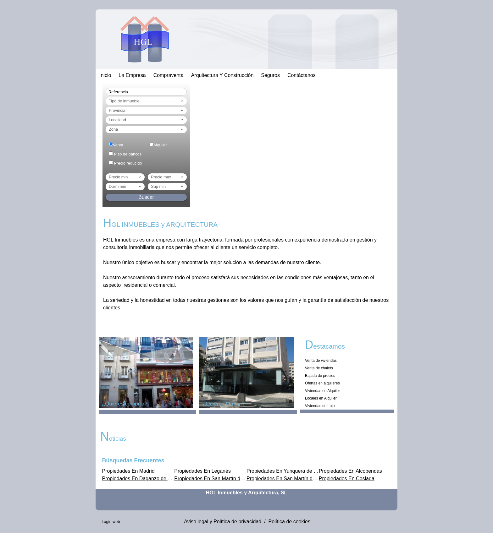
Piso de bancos (128, 154)
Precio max (167, 177)
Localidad (146, 119)
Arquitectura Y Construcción (222, 75)
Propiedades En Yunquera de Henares (289, 471)
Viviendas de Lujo (320, 406)
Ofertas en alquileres (322, 383)
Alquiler (160, 145)
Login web (111, 521)
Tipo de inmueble (146, 101)
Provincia (146, 110)
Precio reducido (128, 163)
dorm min (125, 186)
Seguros (270, 75)
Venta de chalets (319, 368)
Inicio (105, 75)
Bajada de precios (320, 375)
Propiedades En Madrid (128, 471)
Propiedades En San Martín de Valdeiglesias (224, 478)
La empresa (132, 75)
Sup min (167, 186)
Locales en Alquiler (321, 398)
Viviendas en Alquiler (322, 391)
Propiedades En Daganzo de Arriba (141, 478)
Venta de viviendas (321, 360)
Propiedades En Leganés (202, 471)
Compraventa (168, 75)
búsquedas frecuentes (133, 460)
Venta (118, 145)
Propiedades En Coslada (346, 478)
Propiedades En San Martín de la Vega (290, 478)
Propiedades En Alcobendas (350, 471)
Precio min (125, 177)
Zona (146, 129)
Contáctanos (301, 75)
